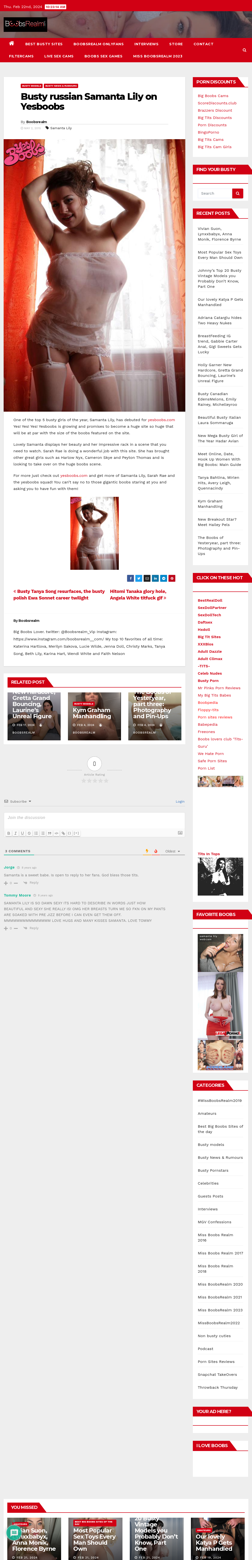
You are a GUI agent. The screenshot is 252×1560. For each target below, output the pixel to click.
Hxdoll (204, 629)
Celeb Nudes (210, 673)
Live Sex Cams (59, 56)
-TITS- (204, 666)
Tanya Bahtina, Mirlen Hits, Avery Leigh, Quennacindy (218, 482)
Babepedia (207, 724)
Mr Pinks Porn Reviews (219, 688)
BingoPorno (208, 132)
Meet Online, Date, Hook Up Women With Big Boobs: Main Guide (219, 459)
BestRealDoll (210, 600)
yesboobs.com (161, 419)
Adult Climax (210, 658)
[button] (244, 50)
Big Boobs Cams (213, 95)
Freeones (206, 731)
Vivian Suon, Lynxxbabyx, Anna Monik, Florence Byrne (219, 234)
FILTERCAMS (21, 56)
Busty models (31, 85)
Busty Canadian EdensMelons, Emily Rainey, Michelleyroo (217, 399)
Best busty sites (44, 44)
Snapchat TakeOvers (217, 1204)
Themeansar (94, 1495)
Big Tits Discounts (215, 117)
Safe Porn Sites (212, 761)
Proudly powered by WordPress (28, 1495)
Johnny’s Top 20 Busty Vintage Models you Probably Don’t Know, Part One (156, 1360)
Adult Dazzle (210, 651)
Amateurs (207, 943)
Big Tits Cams (211, 139)
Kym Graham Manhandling (92, 688)
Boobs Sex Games (103, 56)
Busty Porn (208, 680)
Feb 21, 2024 (27, 1387)
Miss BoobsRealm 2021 (220, 1126)
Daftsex (205, 622)
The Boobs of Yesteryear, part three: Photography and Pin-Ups (152, 679)
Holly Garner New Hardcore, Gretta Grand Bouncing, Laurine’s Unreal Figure (33, 676)
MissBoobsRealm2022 (219, 1152)
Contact (204, 44)
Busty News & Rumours (61, 85)
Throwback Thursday (218, 1217)
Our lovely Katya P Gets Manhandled (214, 1372)
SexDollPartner (212, 607)
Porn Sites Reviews (216, 1191)
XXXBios (205, 644)
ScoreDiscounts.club (217, 103)
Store (176, 44)
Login (180, 777)
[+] (76, 808)
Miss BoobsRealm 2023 (157, 56)
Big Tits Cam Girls (215, 147)
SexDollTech (209, 615)
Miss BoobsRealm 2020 (220, 1113)
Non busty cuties (214, 1165)
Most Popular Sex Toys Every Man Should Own (94, 1369)
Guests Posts (210, 1025)
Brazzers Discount (215, 110)
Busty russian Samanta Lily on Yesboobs (89, 101)
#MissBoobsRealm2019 (220, 930)
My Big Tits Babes (214, 695)
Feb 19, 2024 (210, 1387)
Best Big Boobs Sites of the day (93, 1352)
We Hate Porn (211, 753)
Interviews (146, 44)
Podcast (205, 1178)
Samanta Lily (61, 128)
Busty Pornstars (213, 1000)
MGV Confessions (214, 1051)
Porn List (206, 768)
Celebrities (208, 1012)
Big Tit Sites (209, 637)
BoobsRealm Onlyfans (99, 44)
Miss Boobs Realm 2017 (220, 1082)
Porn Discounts (212, 125)
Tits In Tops (209, 850)
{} (69, 808)
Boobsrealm (36, 122)
